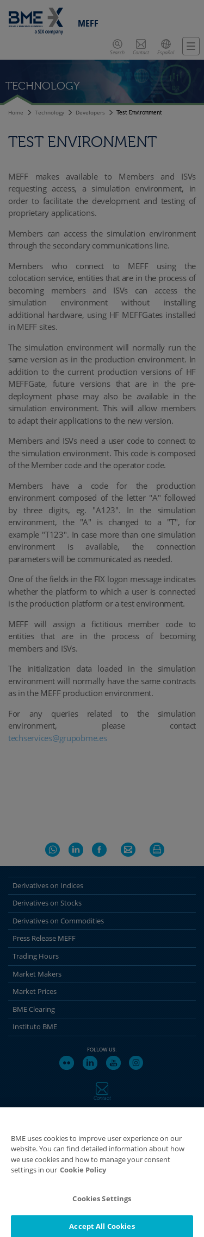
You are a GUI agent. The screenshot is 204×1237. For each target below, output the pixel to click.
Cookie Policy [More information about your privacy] (83, 1174)
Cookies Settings (101, 1203)
